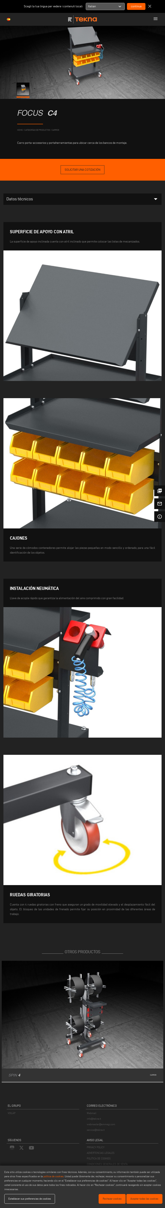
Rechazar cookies (112, 1198)
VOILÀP (11, 1113)
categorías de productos (37, 130)
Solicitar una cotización (82, 169)
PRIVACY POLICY (95, 1147)
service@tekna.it (96, 1129)
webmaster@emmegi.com (101, 1124)
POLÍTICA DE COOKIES (99, 1158)
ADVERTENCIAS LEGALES (101, 1152)
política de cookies (53, 1176)
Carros (55, 130)
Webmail (91, 1113)
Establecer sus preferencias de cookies (29, 1198)
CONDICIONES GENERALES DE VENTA (107, 1164)
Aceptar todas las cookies (144, 1198)
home (20, 130)
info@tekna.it (94, 1118)
